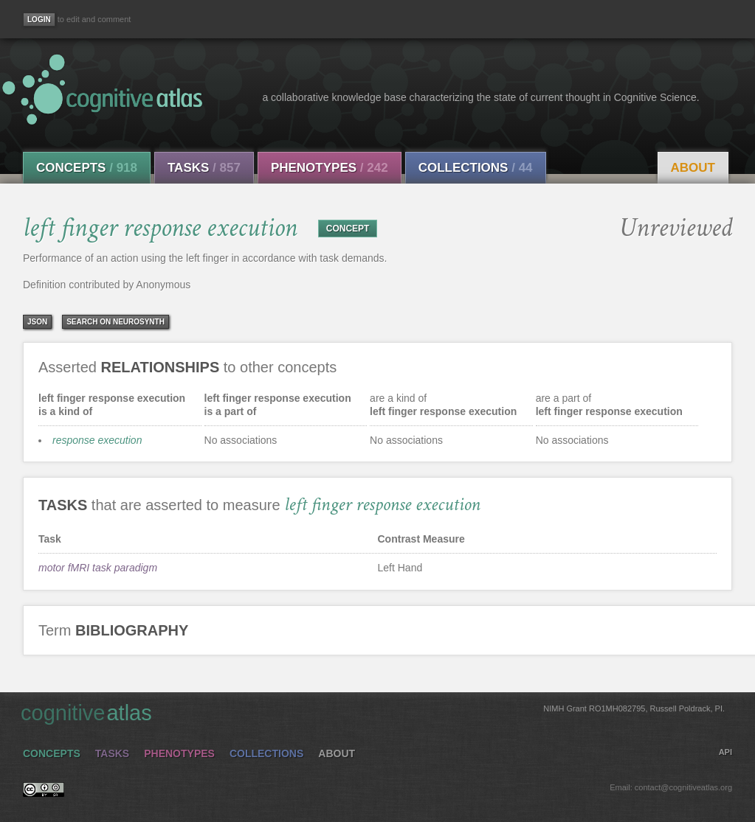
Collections (475, 168)
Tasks (204, 168)
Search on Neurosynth (115, 322)
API (725, 752)
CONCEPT (348, 228)
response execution (97, 440)
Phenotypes (329, 168)
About (693, 168)
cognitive (373, 712)
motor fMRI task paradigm (97, 568)
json (37, 322)
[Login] (39, 20)
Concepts (86, 168)
